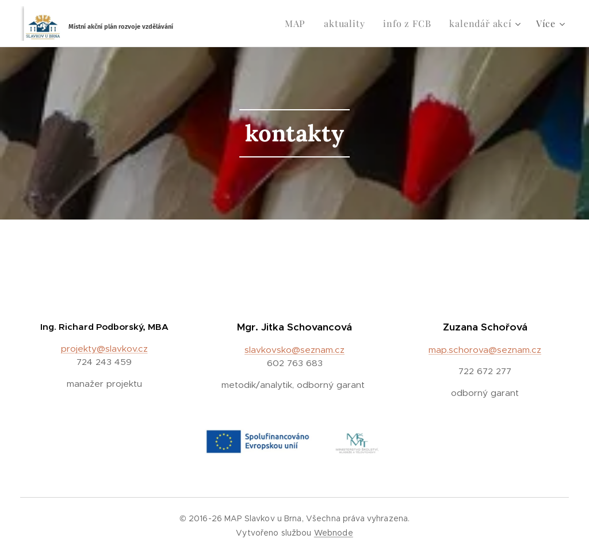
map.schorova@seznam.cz (485, 349)
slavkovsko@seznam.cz (294, 349)
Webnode (333, 533)
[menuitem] (298, 23)
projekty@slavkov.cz (104, 348)
